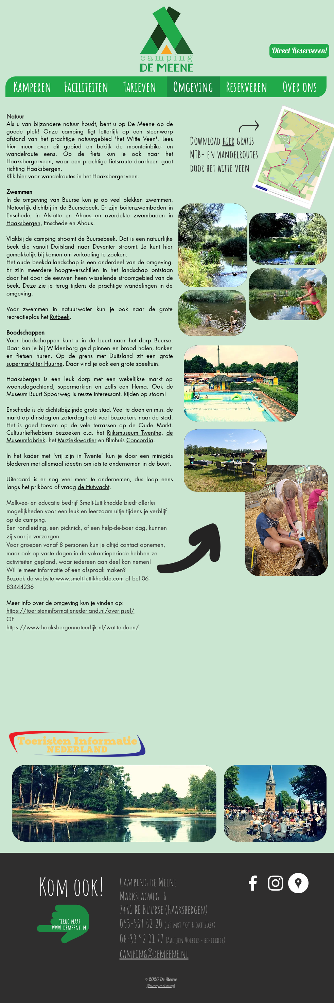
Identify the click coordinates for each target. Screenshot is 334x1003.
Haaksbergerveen (29, 161)
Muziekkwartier (77, 440)
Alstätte (52, 215)
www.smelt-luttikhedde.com (90, 578)
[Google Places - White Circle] (298, 883)
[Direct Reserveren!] (299, 51)
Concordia (139, 440)
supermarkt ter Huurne (34, 364)
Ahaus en (88, 215)
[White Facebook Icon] (253, 883)
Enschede (18, 215)
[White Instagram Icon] (275, 883)
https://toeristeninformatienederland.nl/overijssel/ (70, 610)
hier (11, 146)
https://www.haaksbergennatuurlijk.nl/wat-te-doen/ (72, 627)
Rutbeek (60, 317)
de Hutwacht (93, 487)
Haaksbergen (23, 223)
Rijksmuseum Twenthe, (135, 432)
